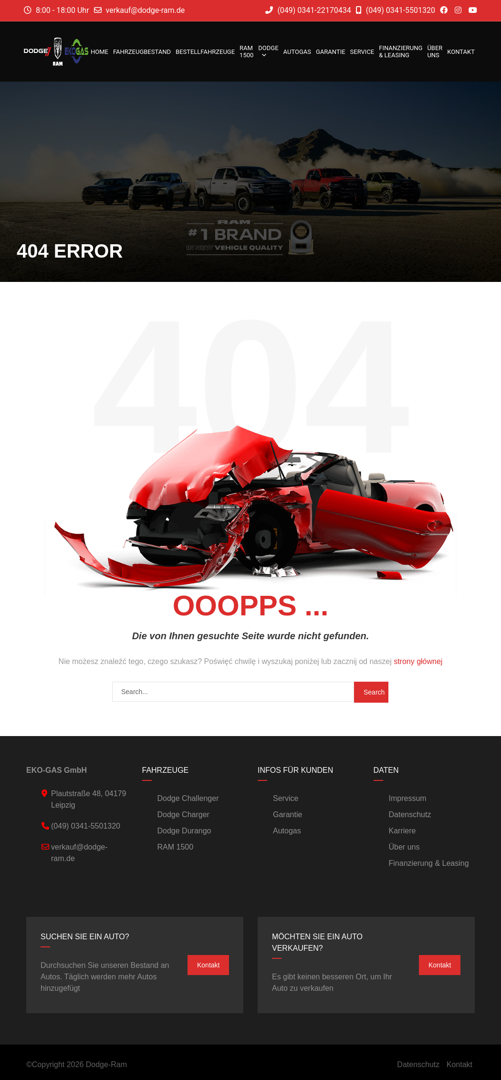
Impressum (408, 798)
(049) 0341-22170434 (308, 10)
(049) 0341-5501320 (395, 10)
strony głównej (418, 661)
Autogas (297, 51)
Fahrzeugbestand (142, 51)
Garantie (330, 51)
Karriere (402, 831)
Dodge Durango (184, 831)
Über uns (434, 51)
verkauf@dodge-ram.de (145, 10)
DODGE (268, 51)
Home (99, 51)
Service (362, 51)
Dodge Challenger (188, 798)
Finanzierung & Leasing (400, 51)
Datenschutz (410, 814)
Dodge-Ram (106, 1064)
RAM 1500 (246, 51)
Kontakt (461, 51)
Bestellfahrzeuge (205, 51)
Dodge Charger (183, 814)
